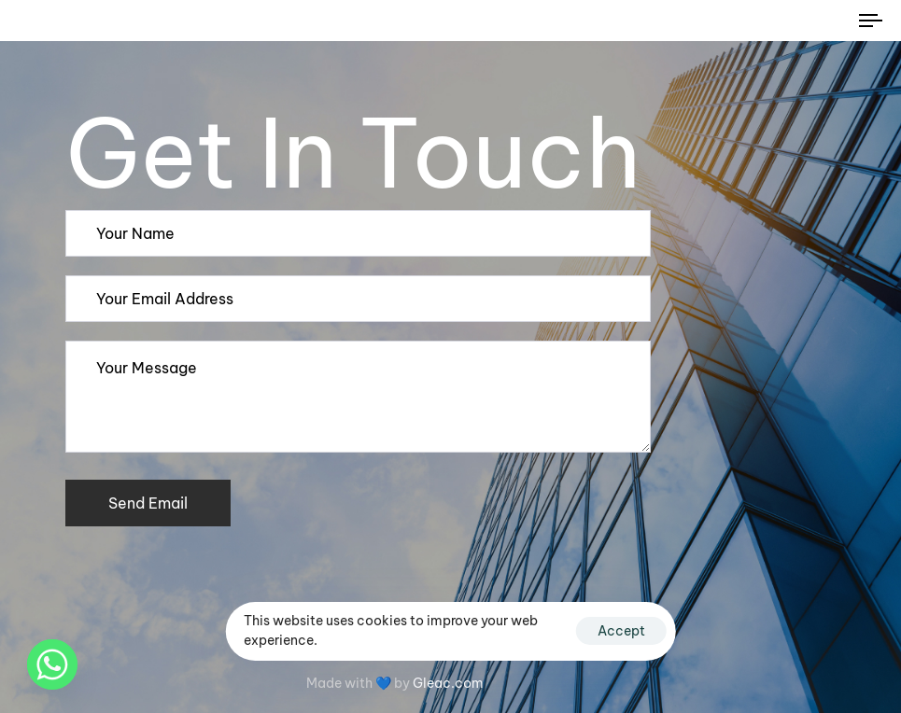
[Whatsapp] (52, 664)
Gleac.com (448, 683)
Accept (621, 630)
